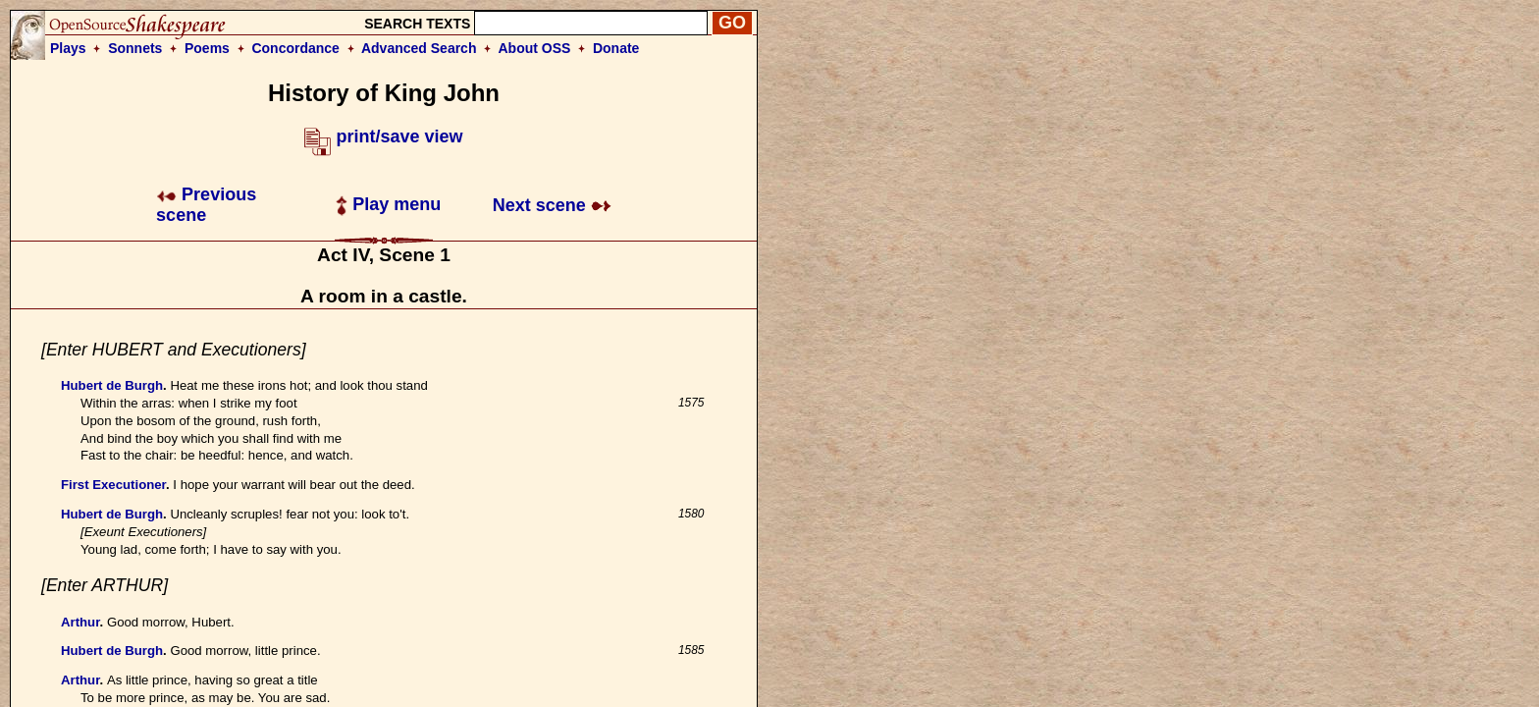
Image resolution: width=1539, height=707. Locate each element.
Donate (616, 48)
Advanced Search (419, 48)
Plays (68, 48)
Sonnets (135, 48)
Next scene (552, 205)
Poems (207, 48)
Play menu (388, 204)
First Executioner (113, 484)
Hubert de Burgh (112, 385)
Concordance (295, 48)
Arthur (80, 622)
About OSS (535, 48)
